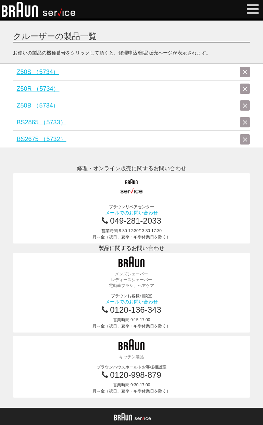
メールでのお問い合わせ (131, 212)
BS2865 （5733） (41, 122)
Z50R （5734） (37, 88)
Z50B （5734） (37, 105)
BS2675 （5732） (41, 139)
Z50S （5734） (37, 71)
